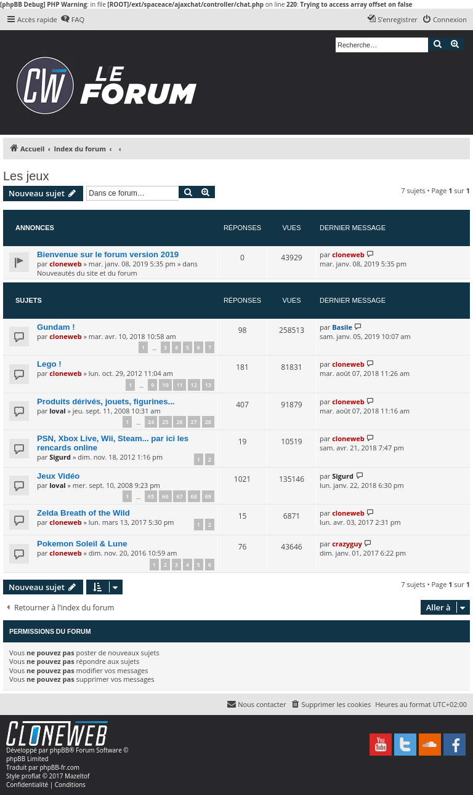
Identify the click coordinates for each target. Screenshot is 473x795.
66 (165, 496)
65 (151, 496)
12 (194, 385)
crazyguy (347, 543)
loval (57, 410)
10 (165, 385)
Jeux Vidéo (58, 476)
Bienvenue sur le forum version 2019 (108, 254)
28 (208, 422)
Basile (342, 327)
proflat (31, 776)
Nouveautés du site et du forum (87, 273)
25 (165, 422)
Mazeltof (77, 776)
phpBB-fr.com (59, 767)
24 (151, 422)
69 (208, 496)
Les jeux (26, 176)
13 (208, 385)
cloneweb (65, 263)
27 (194, 422)
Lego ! (49, 364)
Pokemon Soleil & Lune (82, 543)
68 (194, 496)
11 (179, 385)
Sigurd (60, 456)
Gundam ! (56, 327)
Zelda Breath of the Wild (83, 512)
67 (179, 496)
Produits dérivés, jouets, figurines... (106, 401)
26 (179, 422)
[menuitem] (72, 19)
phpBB (59, 750)
